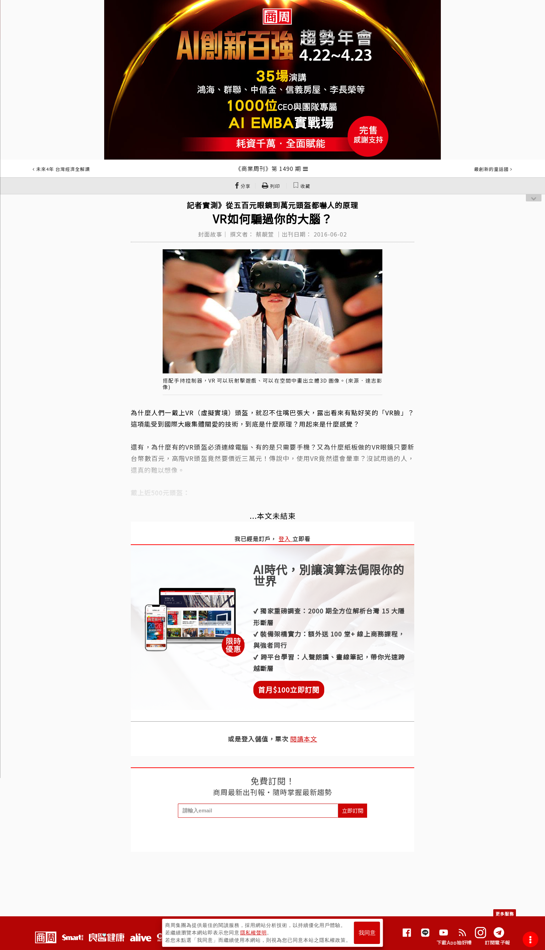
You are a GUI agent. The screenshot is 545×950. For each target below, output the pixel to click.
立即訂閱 (352, 810)
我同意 (367, 933)
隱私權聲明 (253, 932)
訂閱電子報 (497, 942)
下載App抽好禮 (454, 942)
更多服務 (504, 914)
